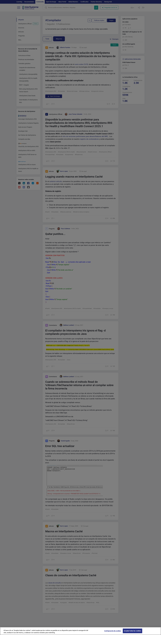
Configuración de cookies (112, 632)
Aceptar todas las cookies (132, 632)
